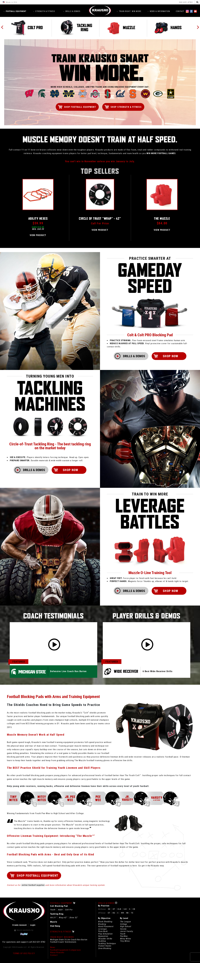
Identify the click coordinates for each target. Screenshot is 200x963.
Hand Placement (105, 926)
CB (134, 909)
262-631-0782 (186, 2)
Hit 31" (53, 917)
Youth (52, 909)
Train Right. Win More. (129, 11)
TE (132, 913)
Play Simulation (105, 933)
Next (198, 27)
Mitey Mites (125, 938)
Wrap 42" (63, 917)
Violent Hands (104, 946)
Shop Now (183, 356)
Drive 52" (73, 917)
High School (125, 926)
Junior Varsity (126, 931)
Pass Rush (103, 931)
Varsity (123, 929)
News (52, 947)
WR (122, 913)
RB (127, 913)
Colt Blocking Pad (59, 906)
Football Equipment (14, 11)
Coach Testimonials (53, 615)
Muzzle (53, 921)
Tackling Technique (107, 943)
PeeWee (124, 936)
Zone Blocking (104, 948)
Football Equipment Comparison (65, 950)
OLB (119, 909)
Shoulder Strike (105, 938)
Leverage (102, 929)
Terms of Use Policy (24, 953)
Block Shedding (105, 921)
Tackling (102, 941)
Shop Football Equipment (80, 106)
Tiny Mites (125, 941)
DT (114, 909)
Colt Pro (68, 909)
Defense (102, 909)
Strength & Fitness (44, 11)
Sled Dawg (55, 926)
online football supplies (33, 885)
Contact (180, 11)
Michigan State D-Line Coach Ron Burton (69, 939)
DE (109, 909)
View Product (38, 235)
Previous (2, 27)
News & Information (158, 11)
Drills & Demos (71, 11)
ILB (125, 909)
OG (113, 913)
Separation (103, 936)
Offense (101, 913)
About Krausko (57, 952)
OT (109, 913)
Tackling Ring (57, 914)
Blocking (102, 924)
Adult (60, 909)
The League (125, 921)
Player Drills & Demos (146, 615)
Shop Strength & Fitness (126, 106)
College (123, 924)
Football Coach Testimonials (63, 942)
